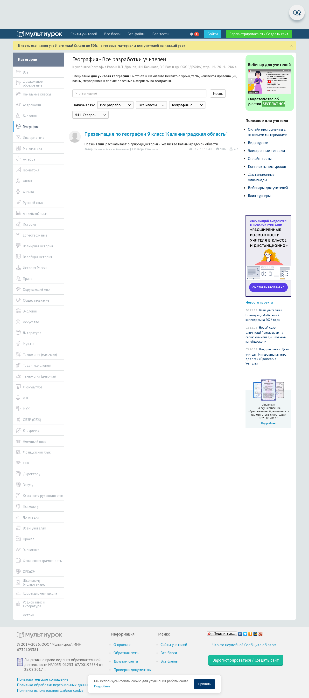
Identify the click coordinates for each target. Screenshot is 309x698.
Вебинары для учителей (268, 187)
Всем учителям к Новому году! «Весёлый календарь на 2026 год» (264, 315)
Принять (204, 684)
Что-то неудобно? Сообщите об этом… (245, 644)
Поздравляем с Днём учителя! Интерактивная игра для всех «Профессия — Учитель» (267, 356)
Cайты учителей (83, 33)
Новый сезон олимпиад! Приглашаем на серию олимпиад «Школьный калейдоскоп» (266, 334)
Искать (218, 93)
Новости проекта (259, 302)
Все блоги (112, 33)
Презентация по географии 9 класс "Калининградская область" (155, 134)
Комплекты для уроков (267, 166)
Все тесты (160, 33)
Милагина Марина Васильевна (111, 149)
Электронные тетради (266, 150)
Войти (212, 33)
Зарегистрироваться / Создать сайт (259, 33)
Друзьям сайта (125, 661)
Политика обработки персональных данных (53, 684)
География (153, 149)
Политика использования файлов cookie (50, 690)
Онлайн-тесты (260, 158)
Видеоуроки (258, 142)
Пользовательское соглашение (42, 679)
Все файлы (136, 33)
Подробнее (102, 686)
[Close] (291, 45)
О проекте (122, 644)
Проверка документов (132, 669)
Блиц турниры (259, 195)
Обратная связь (126, 652)
